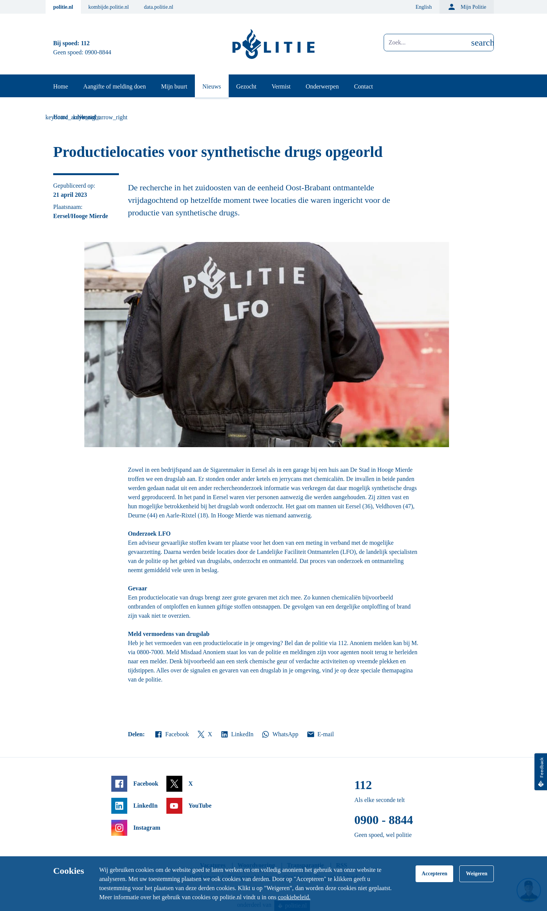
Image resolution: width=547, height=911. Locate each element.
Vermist (281, 86)
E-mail (320, 734)
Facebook (171, 734)
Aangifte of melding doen (114, 86)
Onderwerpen (322, 86)
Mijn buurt (174, 86)
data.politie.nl (158, 7)
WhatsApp (279, 734)
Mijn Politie (466, 6)
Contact (363, 86)
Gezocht (246, 86)
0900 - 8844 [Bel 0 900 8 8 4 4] (383, 820)
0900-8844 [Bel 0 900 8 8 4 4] (98, 52)
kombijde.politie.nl (109, 7)
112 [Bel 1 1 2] (85, 43)
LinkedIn (237, 734)
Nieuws (211, 86)
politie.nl (63, 7)
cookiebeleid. (294, 897)
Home (60, 86)
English (424, 7)
